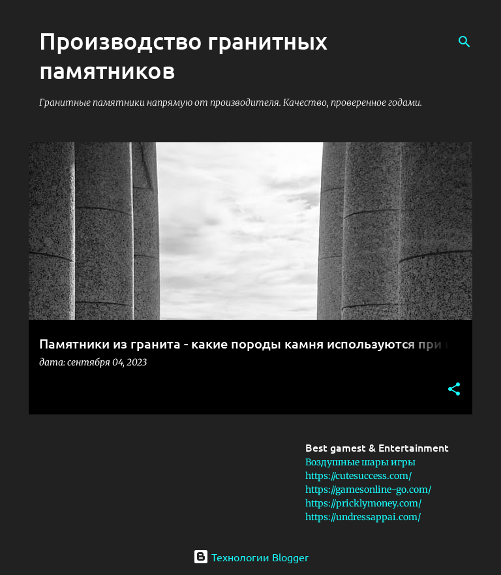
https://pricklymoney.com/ (363, 503)
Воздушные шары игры (360, 462)
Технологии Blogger (251, 556)
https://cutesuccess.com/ (358, 476)
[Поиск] (464, 41)
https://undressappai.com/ (363, 517)
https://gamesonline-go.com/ (368, 489)
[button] (454, 390)
